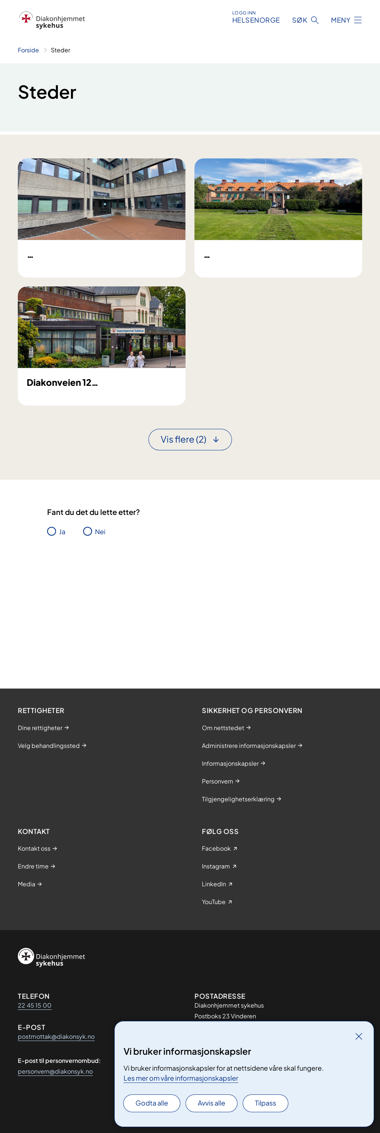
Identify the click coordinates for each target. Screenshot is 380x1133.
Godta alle (151, 1102)
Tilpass (265, 1102)
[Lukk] (359, 1036)
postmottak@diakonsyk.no (56, 1036)
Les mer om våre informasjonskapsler (181, 1078)
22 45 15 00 (35, 1005)
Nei (100, 642)
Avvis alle (211, 1102)
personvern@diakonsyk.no (55, 1071)
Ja (62, 642)
